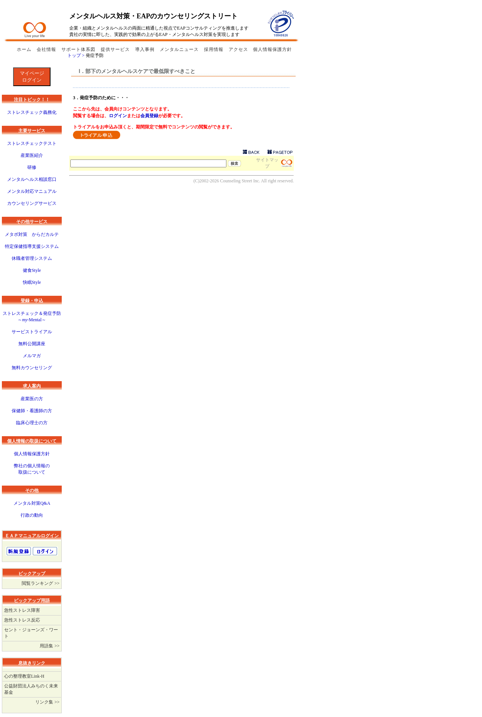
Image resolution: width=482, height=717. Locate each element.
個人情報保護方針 (272, 49)
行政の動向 (32, 515)
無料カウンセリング (32, 367)
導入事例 (145, 49)
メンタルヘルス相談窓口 (32, 179)
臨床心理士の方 (32, 422)
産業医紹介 (32, 155)
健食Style (32, 270)
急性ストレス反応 (22, 620)
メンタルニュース (180, 49)
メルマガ (32, 355)
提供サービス (116, 49)
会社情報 (47, 49)
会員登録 (149, 115)
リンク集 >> (47, 702)
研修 (31, 167)
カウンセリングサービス (32, 203)
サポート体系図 (79, 49)
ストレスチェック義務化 (32, 112)
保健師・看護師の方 (32, 410)
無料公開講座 (31, 343)
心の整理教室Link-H (24, 676)
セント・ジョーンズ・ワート (31, 633)
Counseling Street (236, 180)
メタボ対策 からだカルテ (32, 234)
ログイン (118, 115)
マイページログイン (32, 76)
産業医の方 (32, 398)
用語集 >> (50, 645)
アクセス (238, 49)
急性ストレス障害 (22, 610)
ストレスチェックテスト (32, 143)
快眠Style (32, 282)
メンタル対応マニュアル (32, 191)
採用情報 (214, 49)
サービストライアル (32, 331)
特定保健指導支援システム (32, 246)
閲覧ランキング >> (41, 583)
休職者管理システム (32, 258)
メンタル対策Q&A (32, 503)
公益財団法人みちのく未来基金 (31, 689)
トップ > (76, 55)
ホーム (25, 49)
